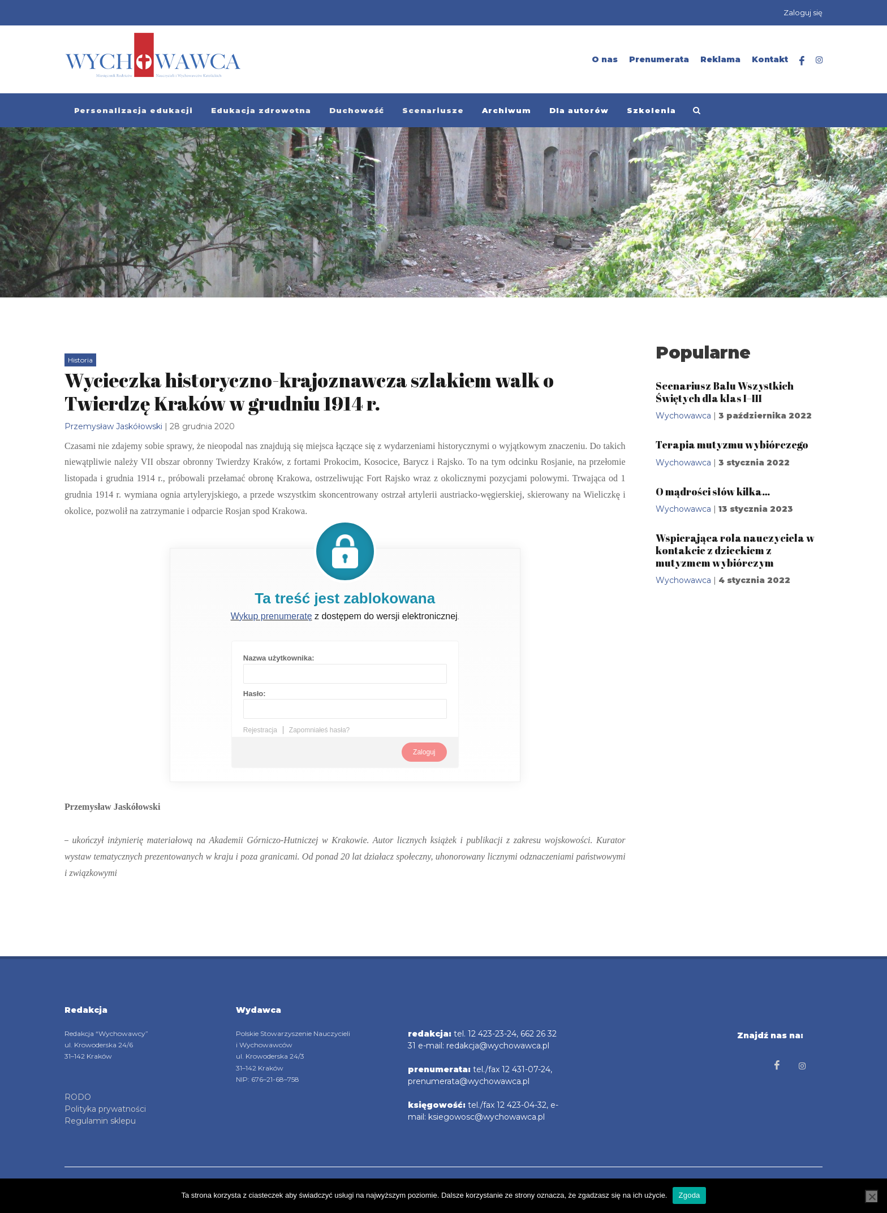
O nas (605, 59)
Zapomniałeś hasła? (319, 730)
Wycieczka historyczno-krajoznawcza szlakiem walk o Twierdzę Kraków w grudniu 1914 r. (309, 391)
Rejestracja (260, 730)
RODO (77, 1097)
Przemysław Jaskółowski (113, 426)
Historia (80, 360)
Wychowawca (683, 416)
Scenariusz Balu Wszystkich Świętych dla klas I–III (725, 392)
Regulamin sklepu (100, 1121)
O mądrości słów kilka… (713, 491)
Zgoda (689, 1195)
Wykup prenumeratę (271, 616)
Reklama (720, 59)
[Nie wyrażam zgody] (872, 1196)
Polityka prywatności (105, 1109)
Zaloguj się (803, 12)
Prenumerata (659, 59)
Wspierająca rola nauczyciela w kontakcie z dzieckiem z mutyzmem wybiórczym (735, 550)
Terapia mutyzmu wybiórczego (732, 444)
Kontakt (770, 59)
